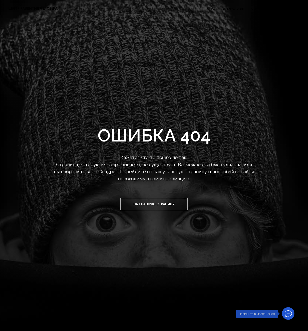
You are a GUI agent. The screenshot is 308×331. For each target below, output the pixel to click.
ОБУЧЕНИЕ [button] (258, 8)
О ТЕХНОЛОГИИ (233, 8)
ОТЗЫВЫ (281, 8)
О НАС (211, 8)
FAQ (297, 8)
